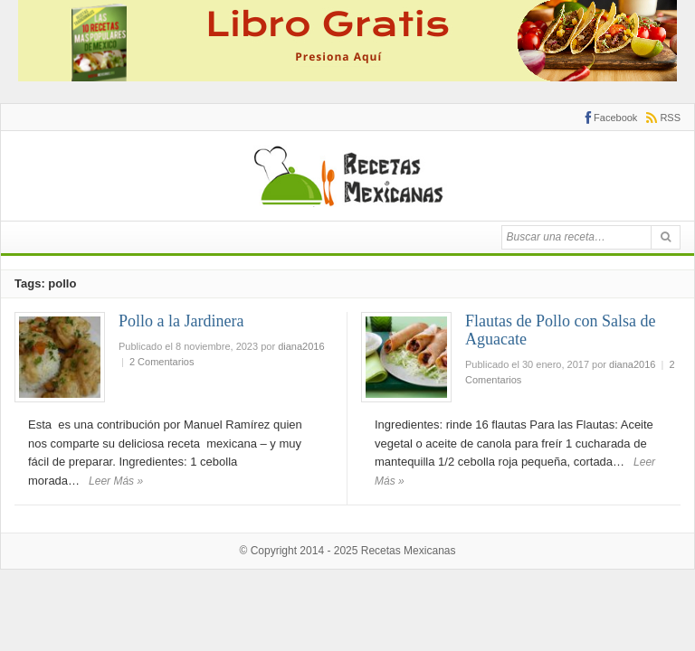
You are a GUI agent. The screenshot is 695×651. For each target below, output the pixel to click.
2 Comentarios (162, 361)
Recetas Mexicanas (408, 550)
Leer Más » (116, 481)
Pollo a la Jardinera (181, 321)
